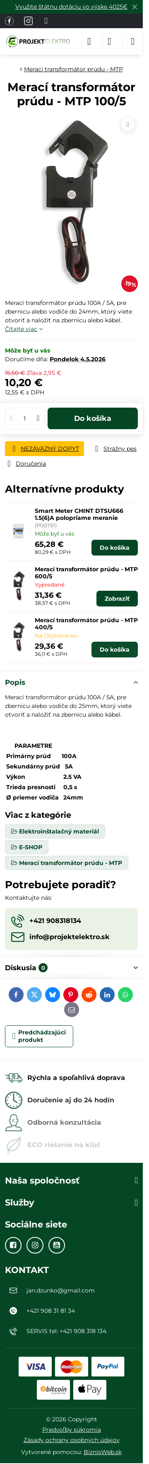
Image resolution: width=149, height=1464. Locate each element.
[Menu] (133, 41)
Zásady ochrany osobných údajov (72, 1440)
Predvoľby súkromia (71, 1429)
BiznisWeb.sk (103, 1452)
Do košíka (92, 418)
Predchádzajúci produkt (39, 1036)
